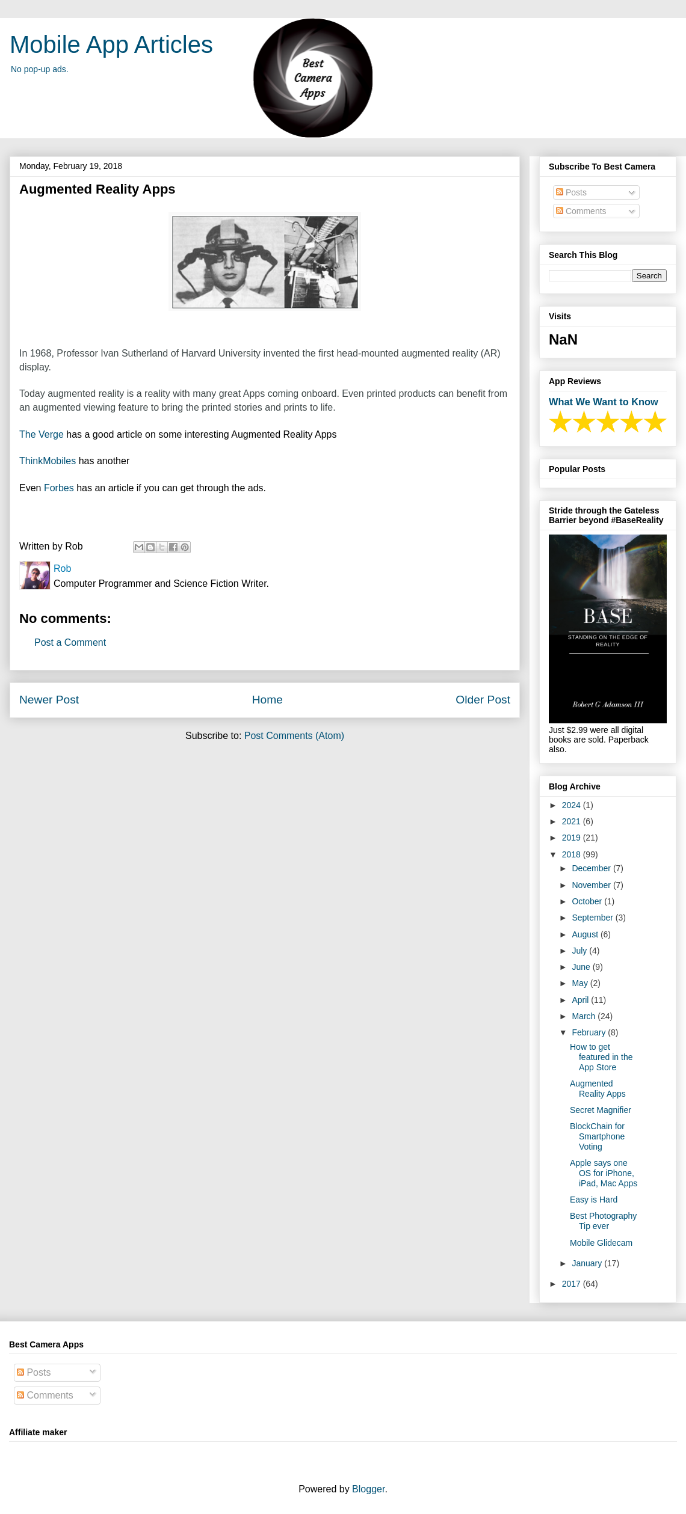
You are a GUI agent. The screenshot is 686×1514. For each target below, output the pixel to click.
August (586, 934)
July (580, 950)
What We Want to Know (603, 401)
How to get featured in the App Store (601, 1057)
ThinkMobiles (47, 461)
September (593, 917)
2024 (572, 805)
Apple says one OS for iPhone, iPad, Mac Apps (603, 1173)
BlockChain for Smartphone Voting (597, 1136)
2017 (572, 1284)
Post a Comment (70, 642)
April (581, 1000)
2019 (572, 837)
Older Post (483, 699)
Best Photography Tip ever (603, 1221)
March (585, 1016)
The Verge (41, 434)
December (592, 868)
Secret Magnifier (600, 1110)
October (588, 901)
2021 (572, 821)
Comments (581, 211)
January (588, 1263)
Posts (571, 192)
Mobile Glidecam (601, 1243)
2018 (572, 854)
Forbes (60, 488)
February (590, 1032)
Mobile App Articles (111, 44)
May (581, 983)
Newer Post (49, 699)
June (582, 967)
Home (267, 699)
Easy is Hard (593, 1199)
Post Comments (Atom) (294, 736)
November (592, 885)
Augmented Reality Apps (598, 1089)
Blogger (368, 1489)
